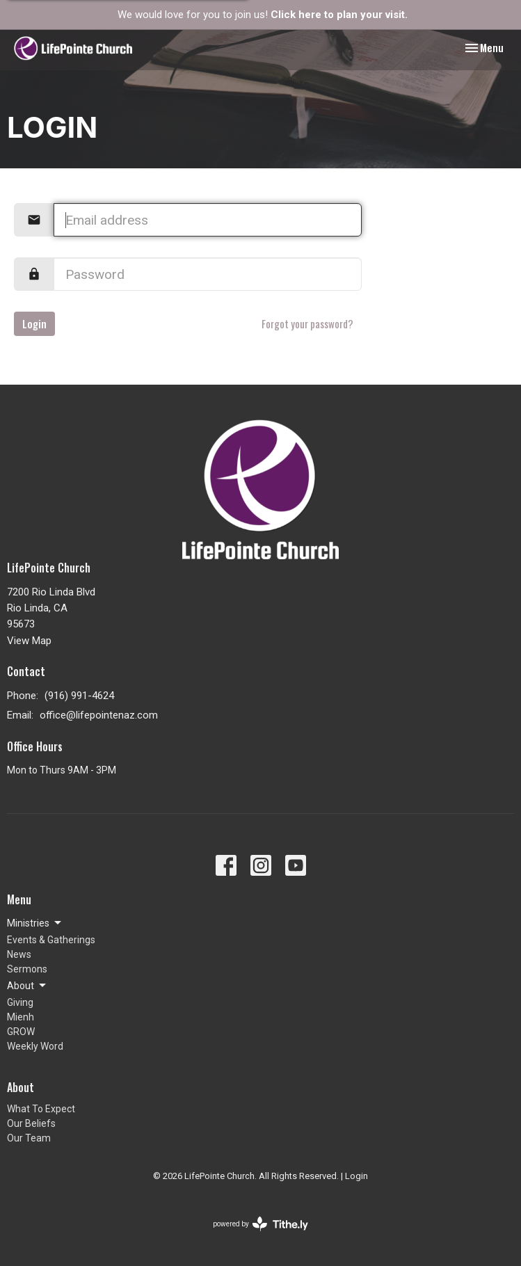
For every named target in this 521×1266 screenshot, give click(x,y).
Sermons (27, 969)
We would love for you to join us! (263, 14)
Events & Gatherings (51, 939)
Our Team (29, 1138)
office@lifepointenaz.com (99, 715)
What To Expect (41, 1108)
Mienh (20, 1017)
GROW (21, 1031)
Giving (20, 1002)
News (19, 954)
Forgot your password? (307, 323)
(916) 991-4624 (79, 695)
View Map (29, 640)
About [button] (27, 986)
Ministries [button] (35, 923)
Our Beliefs (31, 1123)
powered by (260, 1224)
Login (34, 323)
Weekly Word (35, 1046)
